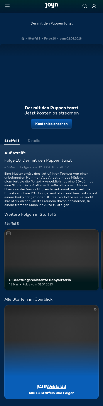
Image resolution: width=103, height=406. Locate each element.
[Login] (94, 6)
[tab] (11, 141)
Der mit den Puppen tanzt (51, 23)
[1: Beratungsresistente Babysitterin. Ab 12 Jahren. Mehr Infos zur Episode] (51, 259)
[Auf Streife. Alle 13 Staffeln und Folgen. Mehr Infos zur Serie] (51, 352)
